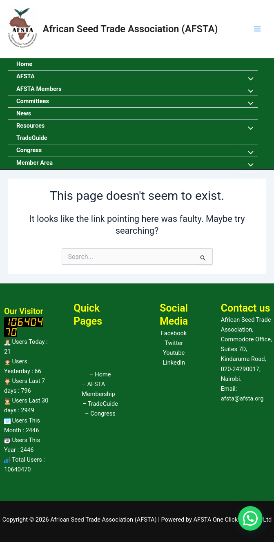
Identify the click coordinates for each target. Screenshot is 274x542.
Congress (29, 150)
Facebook (174, 333)
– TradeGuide (100, 403)
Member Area (34, 162)
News (23, 113)
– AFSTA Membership (98, 389)
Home (24, 64)
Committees (32, 101)
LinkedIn (174, 362)
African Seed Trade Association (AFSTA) (130, 29)
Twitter (174, 343)
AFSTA (25, 76)
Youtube (174, 352)
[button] (250, 518)
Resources (30, 125)
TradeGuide (31, 138)
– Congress (100, 413)
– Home (100, 374)
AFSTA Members (39, 89)
